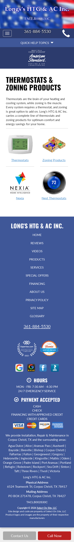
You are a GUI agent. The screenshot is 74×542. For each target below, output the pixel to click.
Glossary (37, 316)
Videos (37, 251)
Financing (37, 283)
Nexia (20, 185)
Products (37, 259)
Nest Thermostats (54, 185)
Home (37, 235)
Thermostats (20, 147)
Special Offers (37, 275)
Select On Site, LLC (47, 507)
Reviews (37, 243)
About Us (37, 291)
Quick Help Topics (37, 43)
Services (37, 267)
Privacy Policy (37, 300)
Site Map (37, 308)
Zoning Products (54, 147)
